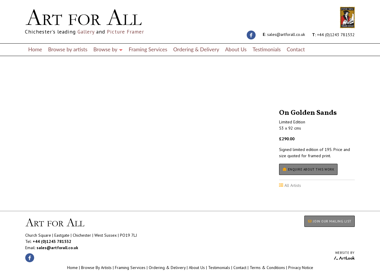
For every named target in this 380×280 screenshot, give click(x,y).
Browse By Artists (96, 267)
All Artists (35, 92)
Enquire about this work (308, 169)
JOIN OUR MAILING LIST (330, 221)
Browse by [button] (108, 49)
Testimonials (267, 49)
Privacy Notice (300, 267)
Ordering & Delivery (196, 49)
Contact (296, 49)
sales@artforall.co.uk (284, 34)
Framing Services (148, 49)
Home (35, 49)
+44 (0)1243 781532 (333, 34)
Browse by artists (68, 49)
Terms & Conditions (267, 267)
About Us (235, 49)
